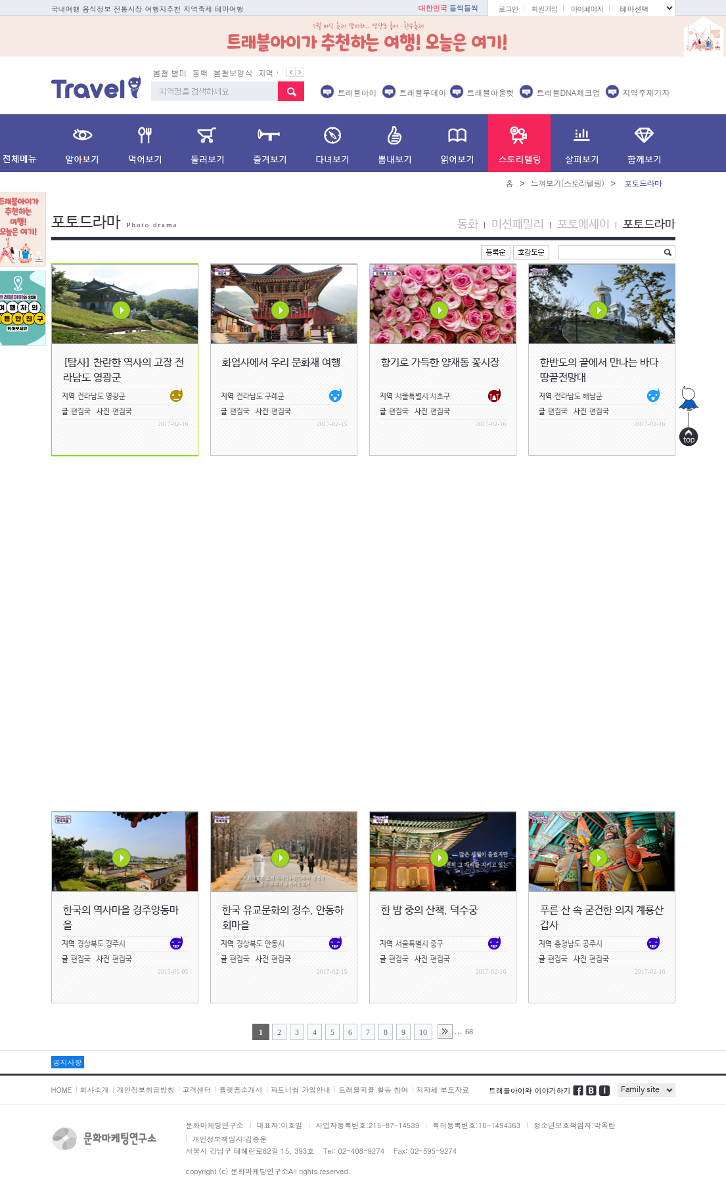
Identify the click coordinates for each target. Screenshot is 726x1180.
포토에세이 (583, 224)
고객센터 (197, 1090)
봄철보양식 (233, 72)
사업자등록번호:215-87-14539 (367, 1125)
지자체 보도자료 (443, 1090)
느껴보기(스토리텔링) (567, 182)
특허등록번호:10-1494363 (476, 1125)
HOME (61, 1090)
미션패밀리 (517, 224)
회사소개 (94, 1090)
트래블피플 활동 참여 (373, 1090)
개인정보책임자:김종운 (230, 1139)
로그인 (508, 9)
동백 (200, 72)
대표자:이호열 (280, 1125)
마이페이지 (586, 9)
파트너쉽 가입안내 (301, 1090)
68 (469, 1031)
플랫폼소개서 (241, 1090)
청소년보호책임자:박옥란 (574, 1125)
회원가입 (544, 9)
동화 (467, 224)
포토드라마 (649, 224)
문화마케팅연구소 (215, 1125)
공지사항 (67, 1062)
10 (423, 1032)
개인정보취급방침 (146, 1090)
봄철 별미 (170, 72)
